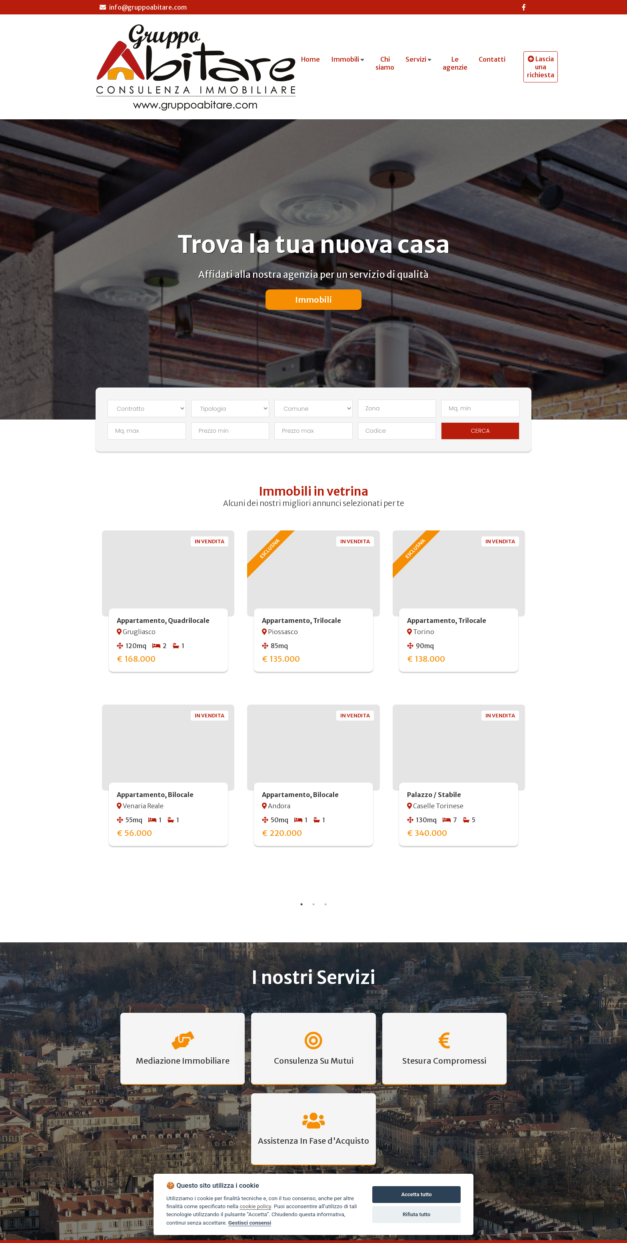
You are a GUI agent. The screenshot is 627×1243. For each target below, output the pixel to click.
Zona (372, 408)
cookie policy (255, 1206)
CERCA (480, 431)
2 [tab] (313, 904)
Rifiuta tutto (416, 1214)
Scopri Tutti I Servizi (313, 1118)
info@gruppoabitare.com (143, 7)
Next (537, 707)
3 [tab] (325, 904)
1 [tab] (302, 904)
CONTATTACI (504, 1174)
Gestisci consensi (249, 1222)
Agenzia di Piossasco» (432, 1237)
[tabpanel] (313, 698)
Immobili (313, 300)
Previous (90, 707)
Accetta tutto (416, 1194)
